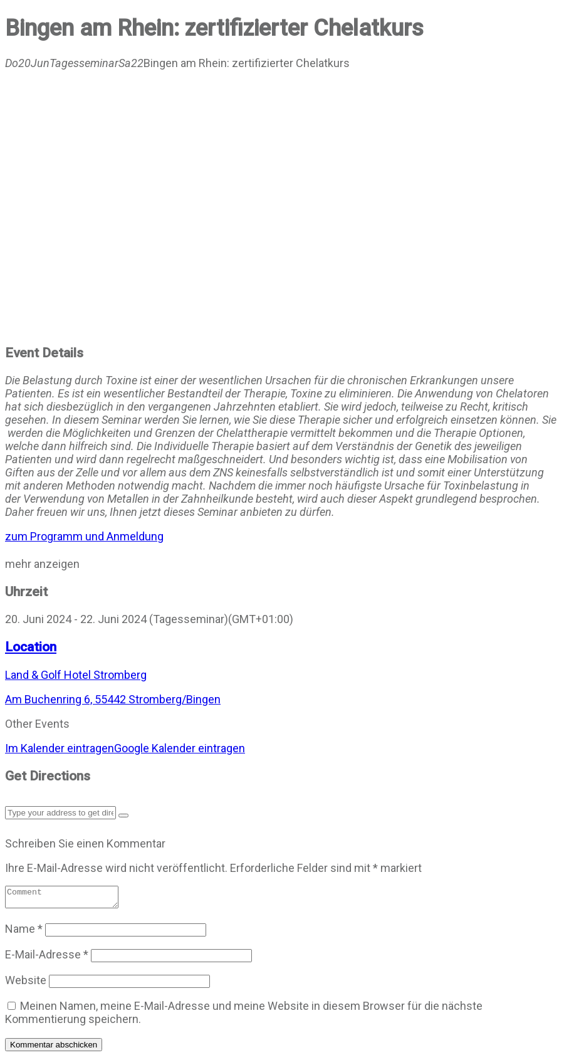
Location (30, 646)
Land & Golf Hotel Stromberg (76, 674)
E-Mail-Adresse (46, 958)
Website (25, 983)
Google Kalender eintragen (179, 748)
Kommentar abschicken (53, 1048)
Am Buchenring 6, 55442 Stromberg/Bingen (113, 699)
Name (24, 932)
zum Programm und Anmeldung (84, 536)
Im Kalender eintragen (59, 748)
